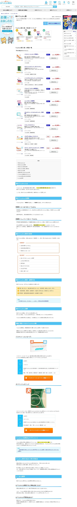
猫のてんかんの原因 (22, 164)
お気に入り (55, 2)
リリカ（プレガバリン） (47, 36)
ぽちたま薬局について (7, 10)
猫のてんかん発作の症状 (22, 166)
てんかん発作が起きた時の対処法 (24, 176)
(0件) (38, 39)
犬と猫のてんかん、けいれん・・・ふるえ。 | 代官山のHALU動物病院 (34, 301)
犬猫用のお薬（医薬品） (23, 10)
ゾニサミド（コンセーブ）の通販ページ (39, 378)
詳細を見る (53, 58)
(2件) (20, 72)
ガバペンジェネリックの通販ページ (39, 430)
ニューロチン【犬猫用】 (38, 36)
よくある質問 (20, 178)
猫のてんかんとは (21, 162)
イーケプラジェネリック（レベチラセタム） (34, 78)
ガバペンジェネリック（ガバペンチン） (29, 37)
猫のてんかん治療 (21, 170)
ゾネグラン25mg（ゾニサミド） (31, 136)
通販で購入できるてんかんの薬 (24, 172)
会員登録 (46, 2)
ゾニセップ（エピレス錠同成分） (32, 88)
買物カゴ (71, 2)
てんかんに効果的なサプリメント (24, 174)
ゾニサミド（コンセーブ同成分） (20, 37)
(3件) (20, 60)
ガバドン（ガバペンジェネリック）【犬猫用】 (34, 147)
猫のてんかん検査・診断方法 (23, 168)
